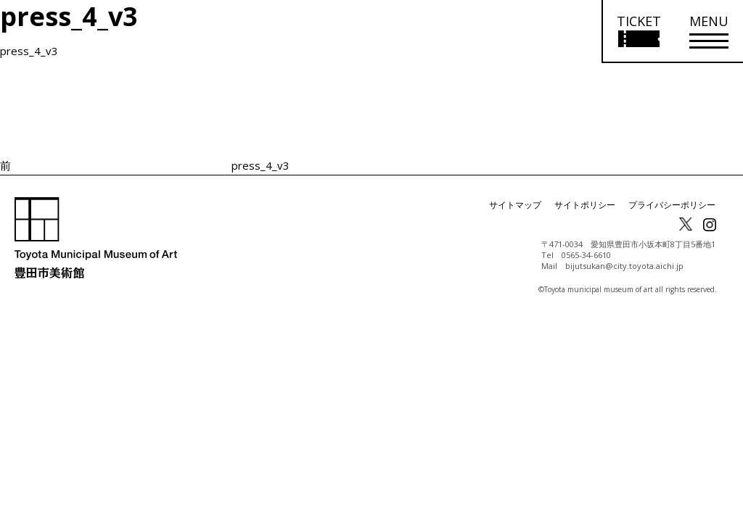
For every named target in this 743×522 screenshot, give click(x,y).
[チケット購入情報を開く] (638, 31)
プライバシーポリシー (671, 205)
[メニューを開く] (709, 31)
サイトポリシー (584, 205)
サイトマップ (515, 205)
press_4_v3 (29, 51)
